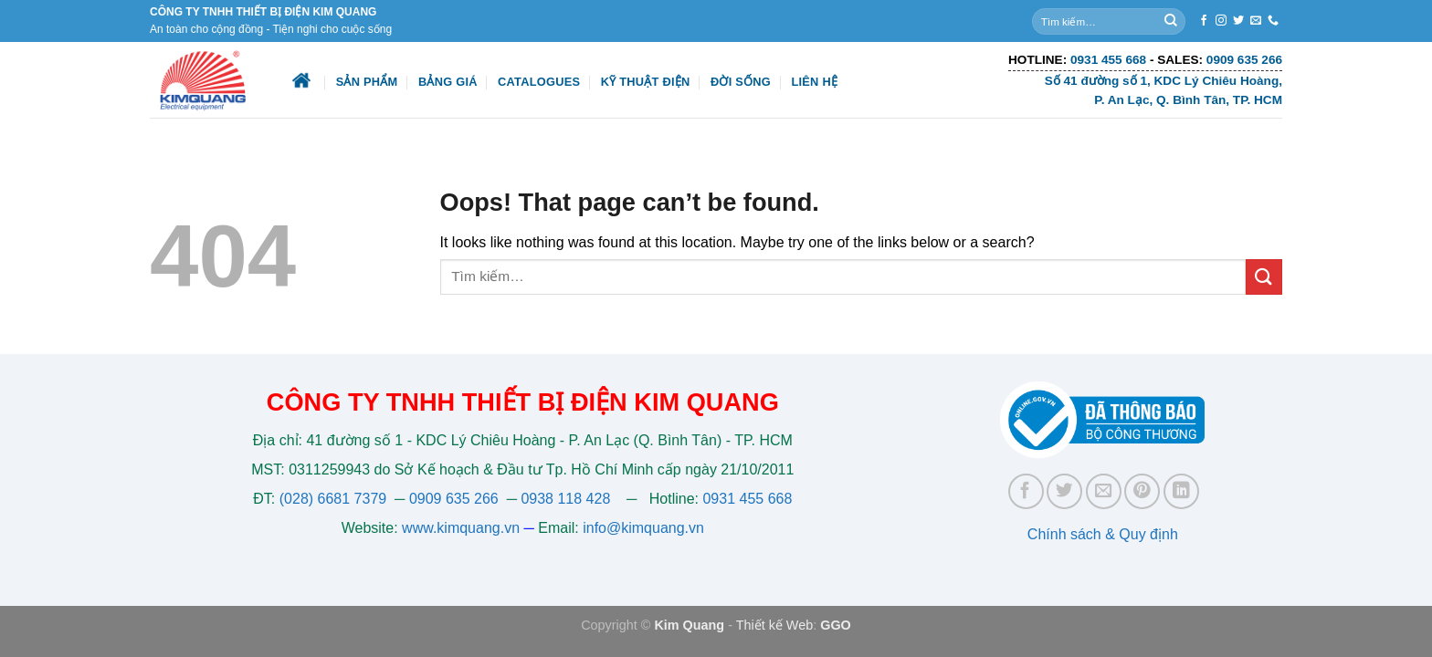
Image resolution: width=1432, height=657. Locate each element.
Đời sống (741, 82)
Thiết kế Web (775, 625)
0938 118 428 (565, 498)
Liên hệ (814, 82)
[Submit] (1171, 21)
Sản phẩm (367, 82)
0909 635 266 (454, 498)
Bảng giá (448, 82)
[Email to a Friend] (1103, 491)
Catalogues (539, 82)
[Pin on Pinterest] (1142, 491)
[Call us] (1273, 21)
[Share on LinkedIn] (1181, 491)
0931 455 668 (747, 498)
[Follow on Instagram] (1221, 21)
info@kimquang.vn (643, 528)
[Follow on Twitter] (1238, 21)
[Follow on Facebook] (1203, 21)
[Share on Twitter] (1064, 491)
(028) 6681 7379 (335, 498)
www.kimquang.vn (461, 528)
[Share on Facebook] (1026, 491)
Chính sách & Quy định (1102, 534)
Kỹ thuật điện (645, 82)
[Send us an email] (1255, 21)
